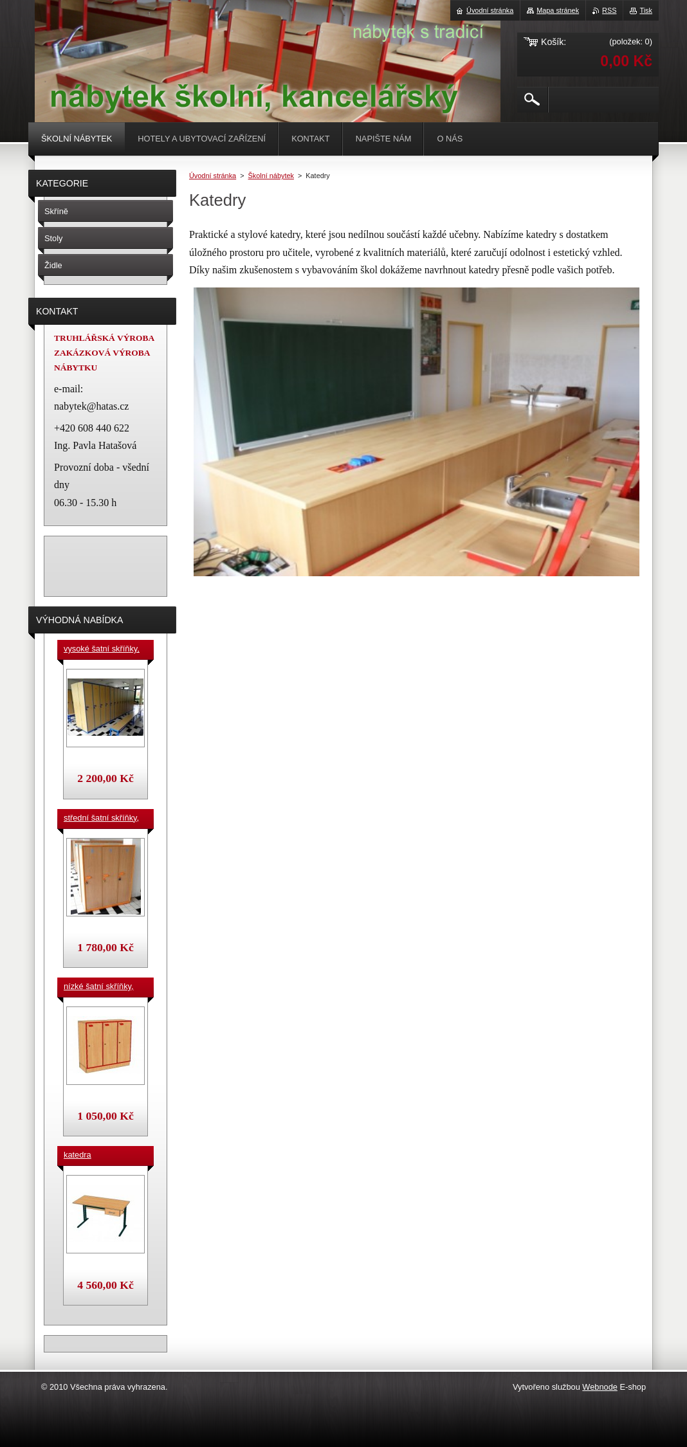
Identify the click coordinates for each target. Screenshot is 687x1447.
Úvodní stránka (212, 175)
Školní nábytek (271, 175)
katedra (77, 1155)
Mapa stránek (557, 10)
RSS (609, 10)
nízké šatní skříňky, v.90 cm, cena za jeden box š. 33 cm (99, 987)
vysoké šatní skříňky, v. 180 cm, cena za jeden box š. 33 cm (102, 649)
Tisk (645, 10)
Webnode (600, 1387)
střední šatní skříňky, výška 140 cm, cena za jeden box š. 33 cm (103, 818)
